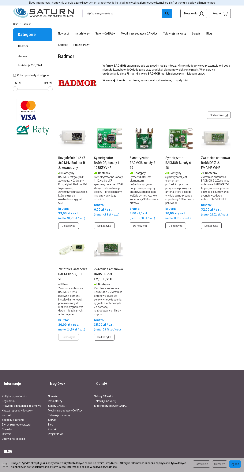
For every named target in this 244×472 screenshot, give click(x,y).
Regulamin (8, 398)
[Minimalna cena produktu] (15, 83)
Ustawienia (201, 464)
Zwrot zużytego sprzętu (16, 421)
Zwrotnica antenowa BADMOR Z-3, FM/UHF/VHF (108, 276)
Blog (209, 33)
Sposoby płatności (13, 417)
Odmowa (219, 464)
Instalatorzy (82, 33)
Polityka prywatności (14, 393)
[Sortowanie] (218, 116)
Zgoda (235, 464)
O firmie (6, 431)
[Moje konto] (193, 13)
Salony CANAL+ (105, 33)
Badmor (23, 46)
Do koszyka (68, 228)
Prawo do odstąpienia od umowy (21, 402)
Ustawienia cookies (13, 435)
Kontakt (63, 45)
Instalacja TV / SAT (30, 65)
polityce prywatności (105, 466)
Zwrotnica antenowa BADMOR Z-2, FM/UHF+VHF (215, 165)
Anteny (22, 56)
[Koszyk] (220, 13)
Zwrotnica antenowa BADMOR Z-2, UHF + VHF (72, 276)
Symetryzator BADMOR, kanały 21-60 (144, 165)
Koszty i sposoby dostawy (17, 407)
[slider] (15, 88)
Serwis (196, 33)
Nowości (63, 33)
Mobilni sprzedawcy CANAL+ (139, 33)
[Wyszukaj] (167, 13)
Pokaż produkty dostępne (31, 75)
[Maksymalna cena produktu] (45, 83)
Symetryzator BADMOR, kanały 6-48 (178, 165)
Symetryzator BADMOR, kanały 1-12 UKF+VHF (107, 165)
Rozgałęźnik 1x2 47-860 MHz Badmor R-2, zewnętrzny (72, 165)
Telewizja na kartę (174, 33)
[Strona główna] (43, 13)
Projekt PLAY (81, 45)
